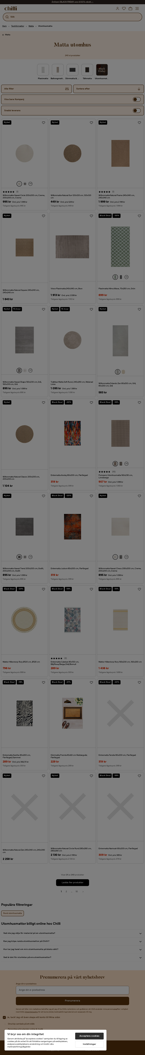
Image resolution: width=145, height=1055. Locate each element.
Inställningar (89, 1044)
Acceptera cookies (89, 1036)
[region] (55, 1040)
